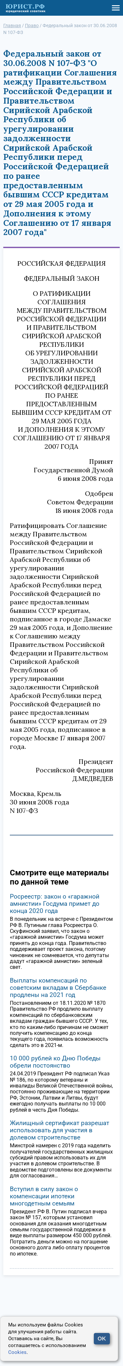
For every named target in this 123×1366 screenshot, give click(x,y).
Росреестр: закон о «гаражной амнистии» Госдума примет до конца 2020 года (54, 904)
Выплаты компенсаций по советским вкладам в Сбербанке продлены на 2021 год (58, 988)
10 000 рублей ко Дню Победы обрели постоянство (55, 1061)
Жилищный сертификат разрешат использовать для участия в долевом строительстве (59, 1130)
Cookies (17, 1352)
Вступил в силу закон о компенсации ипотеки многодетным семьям (44, 1196)
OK (102, 1339)
